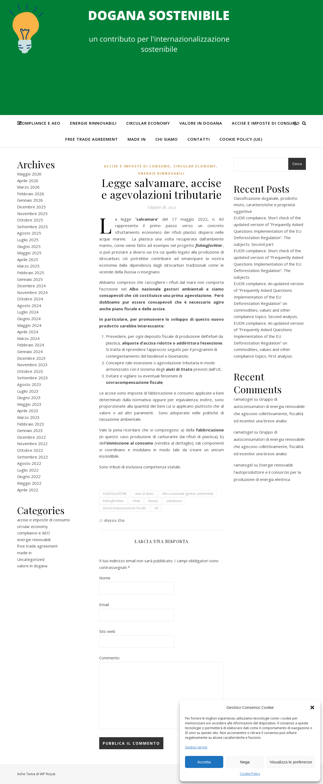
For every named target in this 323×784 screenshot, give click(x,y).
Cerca (297, 164)
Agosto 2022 (29, 463)
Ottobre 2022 (30, 450)
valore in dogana (200, 123)
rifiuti (136, 501)
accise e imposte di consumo (266, 123)
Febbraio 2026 (30, 193)
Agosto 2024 (29, 305)
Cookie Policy (250, 773)
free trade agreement (91, 139)
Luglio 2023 (28, 391)
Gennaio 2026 (30, 200)
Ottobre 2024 (30, 298)
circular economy (148, 123)
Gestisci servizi (196, 747)
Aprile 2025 (27, 259)
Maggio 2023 (29, 404)
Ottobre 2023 (30, 371)
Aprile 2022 (27, 489)
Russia (153, 501)
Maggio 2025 (29, 252)
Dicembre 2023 (31, 358)
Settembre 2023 (32, 377)
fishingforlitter (113, 501)
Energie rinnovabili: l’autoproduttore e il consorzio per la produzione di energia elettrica (267, 472)
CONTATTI (198, 139)
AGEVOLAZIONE (115, 493)
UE (156, 508)
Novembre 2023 (32, 364)
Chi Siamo (166, 139)
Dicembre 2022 (31, 437)
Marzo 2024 (28, 338)
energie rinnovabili (93, 123)
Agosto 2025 (29, 233)
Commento (109, 657)
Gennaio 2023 (30, 430)
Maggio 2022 (29, 483)
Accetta (204, 762)
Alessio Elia (114, 520)
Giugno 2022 (29, 476)
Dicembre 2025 (31, 206)
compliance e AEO (39, 123)
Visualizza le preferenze (291, 762)
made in (137, 139)
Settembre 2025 (32, 226)
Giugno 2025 (29, 246)
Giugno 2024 (29, 318)
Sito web (107, 631)
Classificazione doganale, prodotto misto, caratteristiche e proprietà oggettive (265, 205)
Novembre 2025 (32, 213)
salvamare (174, 501)
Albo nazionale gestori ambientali (187, 493)
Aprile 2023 (27, 410)
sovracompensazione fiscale (124, 508)
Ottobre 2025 (30, 220)
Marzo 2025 (28, 266)
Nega (245, 762)
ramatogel (243, 399)
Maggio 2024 (29, 325)
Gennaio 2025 (30, 279)
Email (104, 604)
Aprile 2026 (27, 180)
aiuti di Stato (144, 493)
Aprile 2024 (27, 331)
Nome (104, 577)
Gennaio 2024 (30, 351)
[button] (312, 707)
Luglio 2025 (28, 239)
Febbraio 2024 (30, 344)
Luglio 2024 (28, 312)
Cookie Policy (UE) (241, 139)
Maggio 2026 (29, 174)
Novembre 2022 (32, 443)
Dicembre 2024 (31, 285)
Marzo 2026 (28, 187)
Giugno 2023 (29, 397)
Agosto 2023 (29, 384)
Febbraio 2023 (30, 424)
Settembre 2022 (32, 457)
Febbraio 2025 (30, 272)
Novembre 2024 (32, 292)
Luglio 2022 (28, 470)
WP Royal (47, 773)
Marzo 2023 (28, 417)
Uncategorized (30, 559)
